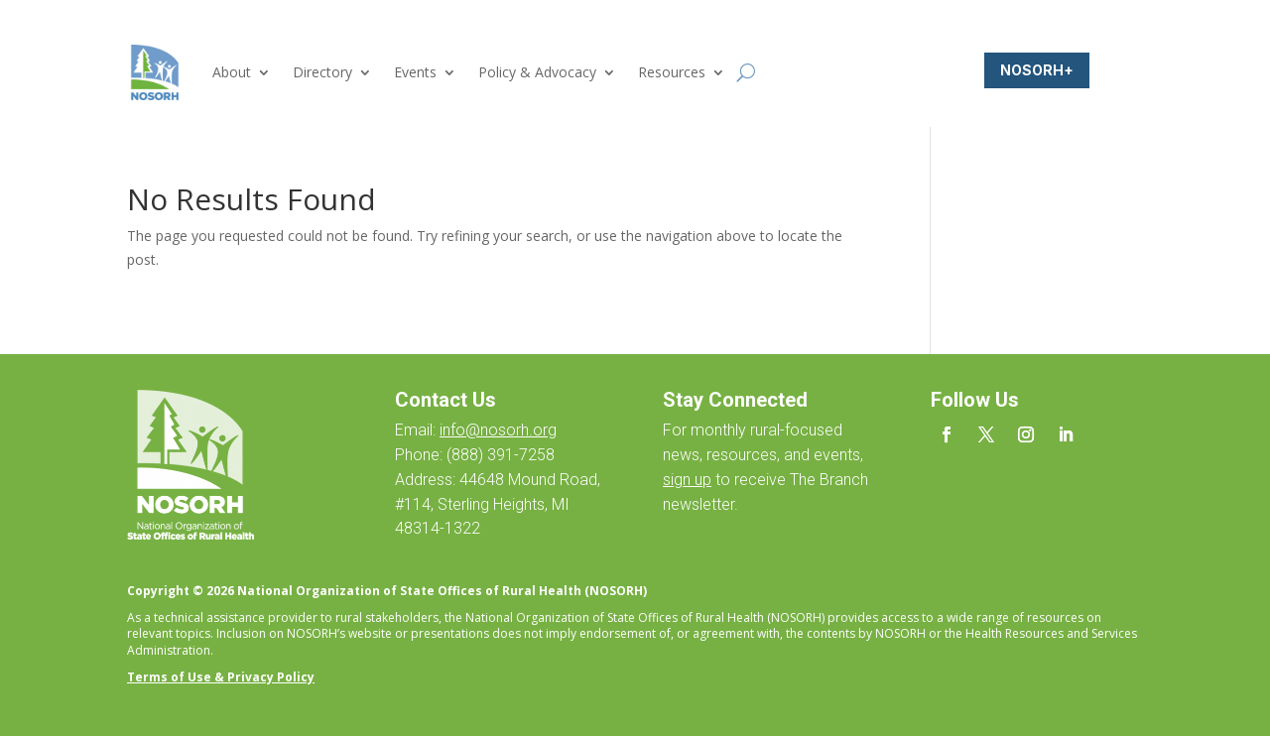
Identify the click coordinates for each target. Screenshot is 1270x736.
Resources (671, 71)
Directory (322, 71)
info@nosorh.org (498, 430)
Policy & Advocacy (537, 71)
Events (415, 71)
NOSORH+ (1037, 69)
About (231, 71)
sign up (687, 479)
